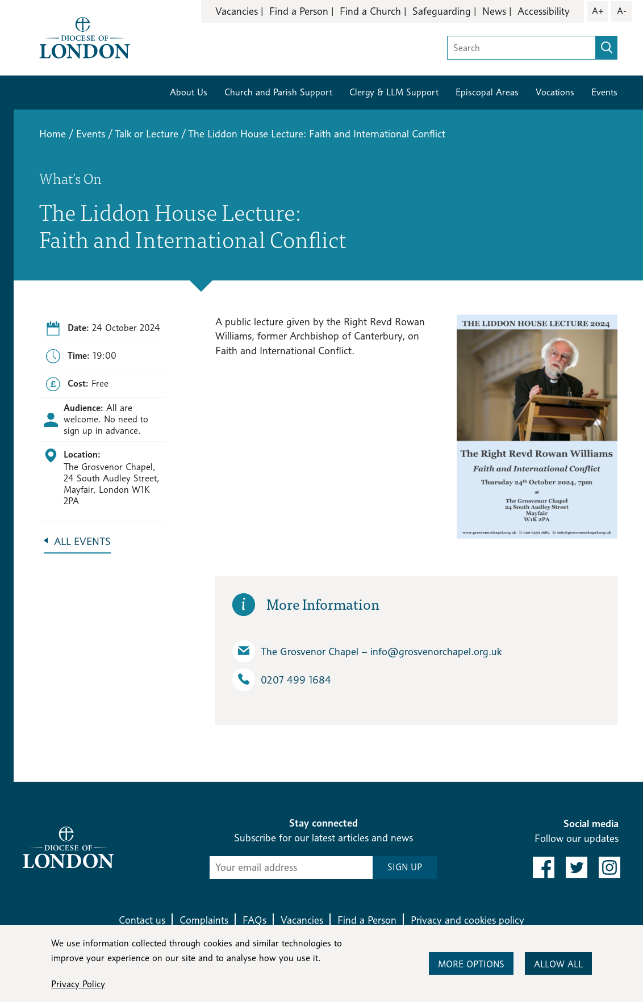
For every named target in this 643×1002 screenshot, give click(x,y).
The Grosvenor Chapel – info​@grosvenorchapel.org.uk (367, 651)
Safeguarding (441, 11)
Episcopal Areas (487, 92)
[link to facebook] (543, 867)
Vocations (555, 92)
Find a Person (298, 11)
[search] (606, 48)
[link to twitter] (576, 867)
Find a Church (370, 11)
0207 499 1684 (281, 679)
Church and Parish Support (278, 92)
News (494, 11)
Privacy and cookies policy (467, 920)
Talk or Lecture (146, 134)
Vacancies (236, 11)
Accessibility (543, 11)
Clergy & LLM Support (394, 92)
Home (52, 134)
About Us (188, 92)
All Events (82, 541)
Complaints (203, 920)
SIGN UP (404, 867)
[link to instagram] (609, 867)
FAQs (254, 920)
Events (604, 92)
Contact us (142, 920)
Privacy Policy (78, 984)
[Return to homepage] (84, 37)
